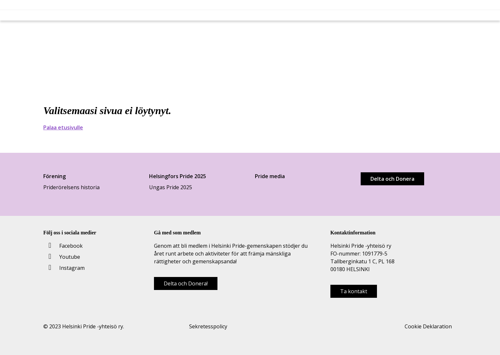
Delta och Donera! (186, 283)
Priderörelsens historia (71, 187)
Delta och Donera (392, 178)
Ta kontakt (353, 291)
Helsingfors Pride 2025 (177, 176)
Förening (54, 176)
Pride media (270, 176)
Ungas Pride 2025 (170, 187)
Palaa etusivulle (63, 127)
